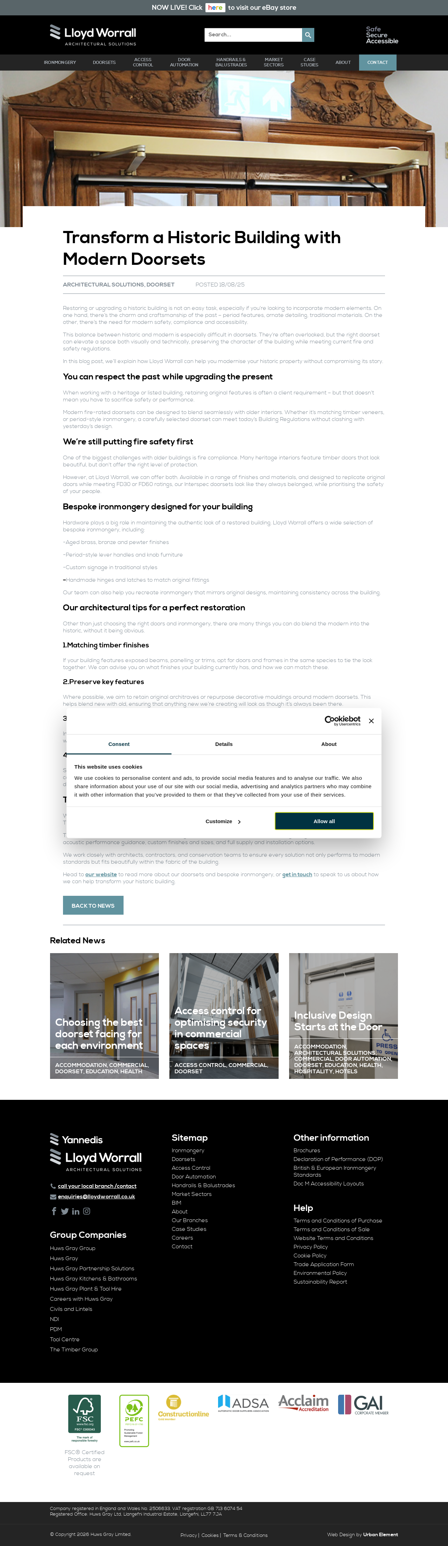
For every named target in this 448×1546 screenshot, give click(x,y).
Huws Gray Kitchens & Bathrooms (93, 1278)
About (343, 62)
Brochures (307, 1150)
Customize (223, 821)
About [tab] (329, 744)
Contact (378, 62)
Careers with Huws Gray (81, 1298)
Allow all (324, 821)
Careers (182, 1237)
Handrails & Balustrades (231, 62)
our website (101, 874)
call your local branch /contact (97, 1186)
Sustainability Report (320, 1281)
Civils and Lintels (71, 1309)
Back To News (93, 905)
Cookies (210, 1535)
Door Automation (184, 62)
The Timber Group (74, 1349)
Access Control (143, 62)
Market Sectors (274, 62)
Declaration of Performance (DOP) (338, 1159)
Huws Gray (64, 1258)
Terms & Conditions (245, 1535)
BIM (176, 1202)
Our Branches (190, 1220)
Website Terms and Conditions (333, 1238)
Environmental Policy (320, 1273)
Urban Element (380, 1535)
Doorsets (104, 62)
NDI (54, 1319)
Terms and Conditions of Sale (332, 1229)
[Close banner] (371, 721)
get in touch (297, 874)
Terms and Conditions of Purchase (338, 1220)
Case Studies (310, 62)
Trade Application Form (324, 1264)
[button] (308, 35)
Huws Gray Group (73, 1248)
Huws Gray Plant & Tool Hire (86, 1288)
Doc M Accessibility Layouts (329, 1183)
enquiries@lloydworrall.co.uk (96, 1196)
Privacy (189, 1535)
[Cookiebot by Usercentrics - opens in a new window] (329, 721)
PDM (56, 1329)
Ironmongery (60, 62)
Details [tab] (224, 744)
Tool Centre (65, 1339)
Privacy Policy (311, 1246)
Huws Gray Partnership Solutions (92, 1268)
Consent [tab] (119, 744)
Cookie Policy (310, 1255)
